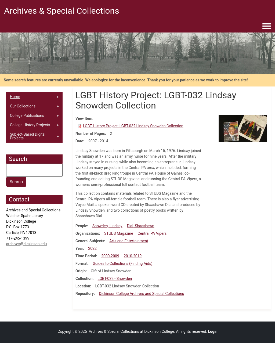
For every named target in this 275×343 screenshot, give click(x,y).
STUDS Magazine (118, 233)
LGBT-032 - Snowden (114, 278)
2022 (92, 248)
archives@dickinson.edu (26, 244)
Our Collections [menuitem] (33, 107)
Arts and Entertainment (128, 241)
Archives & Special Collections (61, 11)
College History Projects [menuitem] (33, 126)
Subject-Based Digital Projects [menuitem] (33, 137)
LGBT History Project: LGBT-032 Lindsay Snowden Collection (133, 126)
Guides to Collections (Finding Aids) (122, 263)
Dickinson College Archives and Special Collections (141, 293)
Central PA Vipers (152, 233)
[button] (243, 128)
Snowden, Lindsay (107, 226)
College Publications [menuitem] (33, 116)
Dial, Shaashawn (140, 226)
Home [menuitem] (33, 98)
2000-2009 (110, 256)
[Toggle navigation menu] (266, 26)
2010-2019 (133, 256)
